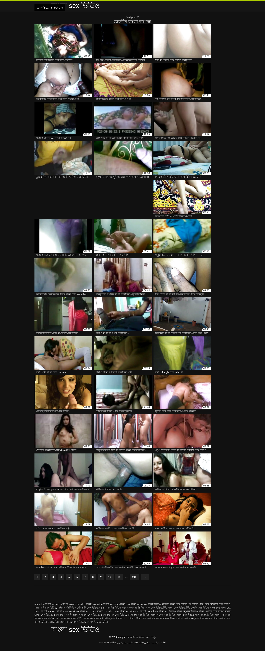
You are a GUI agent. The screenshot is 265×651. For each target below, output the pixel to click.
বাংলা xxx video (88, 615)
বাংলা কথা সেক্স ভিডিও (138, 618)
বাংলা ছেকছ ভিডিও (204, 618)
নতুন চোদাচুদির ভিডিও (110, 611)
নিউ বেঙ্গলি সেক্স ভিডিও (197, 611)
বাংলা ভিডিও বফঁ (203, 622)
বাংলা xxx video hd (129, 615)
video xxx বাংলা (60, 608)
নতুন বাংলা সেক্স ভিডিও (133, 611)
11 (125, 581)
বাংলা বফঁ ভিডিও (102, 622)
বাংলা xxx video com (108, 615)
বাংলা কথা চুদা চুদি (62, 618)
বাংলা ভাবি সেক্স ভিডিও (165, 622)
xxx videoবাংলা (117, 608)
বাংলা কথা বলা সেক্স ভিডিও (86, 618)
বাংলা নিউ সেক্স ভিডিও (82, 622)
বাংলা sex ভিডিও (107, 646)
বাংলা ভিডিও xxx (186, 622)
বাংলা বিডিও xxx (119, 622)
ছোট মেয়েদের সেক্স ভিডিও (217, 608)
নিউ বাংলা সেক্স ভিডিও (174, 611)
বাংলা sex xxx (48, 615)
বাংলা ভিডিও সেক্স (221, 622)
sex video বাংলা (42, 608)
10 (115, 581)
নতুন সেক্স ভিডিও (154, 611)
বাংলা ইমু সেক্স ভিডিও (187, 615)
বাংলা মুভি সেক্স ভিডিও (97, 626)
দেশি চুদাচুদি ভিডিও (66, 611)
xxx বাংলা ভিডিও (152, 608)
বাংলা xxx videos (149, 615)
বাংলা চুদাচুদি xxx (185, 618)
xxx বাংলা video (135, 608)
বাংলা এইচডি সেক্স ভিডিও (211, 615)
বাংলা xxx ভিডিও (167, 615)
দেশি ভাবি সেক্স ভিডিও (87, 611)
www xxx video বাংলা (80, 608)
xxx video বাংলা (101, 608)
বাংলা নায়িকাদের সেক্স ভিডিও (56, 622)
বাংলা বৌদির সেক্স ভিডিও (141, 622)
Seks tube (138, 646)
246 (142, 581)
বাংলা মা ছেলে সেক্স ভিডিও (72, 626)
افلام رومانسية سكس (155, 646)
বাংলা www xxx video (68, 615)
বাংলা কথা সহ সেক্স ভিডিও (113, 618)
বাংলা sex (215, 611)
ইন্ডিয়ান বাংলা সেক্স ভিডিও (174, 608)
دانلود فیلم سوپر (125, 646)
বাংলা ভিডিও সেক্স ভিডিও (46, 626)
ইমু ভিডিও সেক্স (196, 608)
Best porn (131, 17)
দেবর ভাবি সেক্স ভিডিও (45, 611)
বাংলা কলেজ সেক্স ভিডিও (163, 618)
